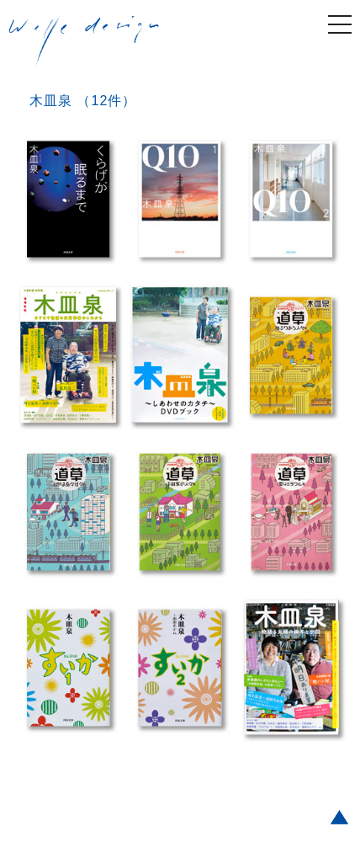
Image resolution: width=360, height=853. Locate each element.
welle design (84, 41)
